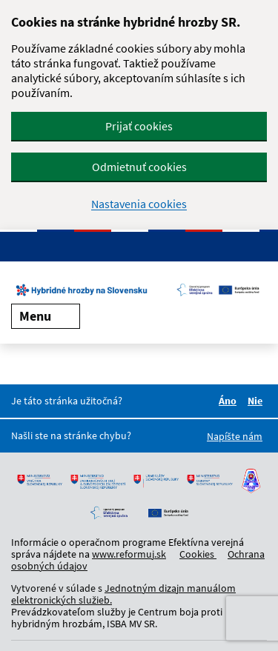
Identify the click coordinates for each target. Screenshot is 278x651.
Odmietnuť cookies (139, 166)
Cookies (197, 554)
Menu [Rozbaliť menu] (45, 315)
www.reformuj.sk (129, 554)
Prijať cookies (139, 125)
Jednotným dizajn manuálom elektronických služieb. (123, 594)
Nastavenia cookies (139, 204)
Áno (230, 400)
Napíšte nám (234, 436)
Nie (257, 400)
